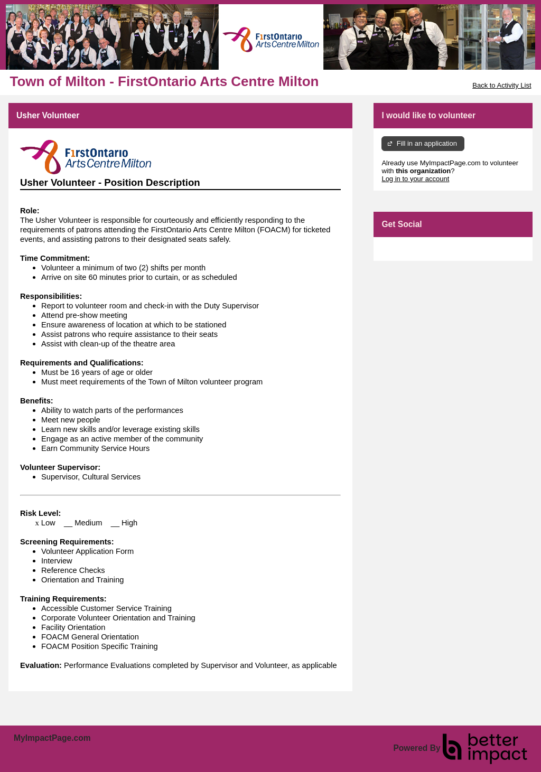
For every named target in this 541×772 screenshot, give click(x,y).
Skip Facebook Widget (415, 249)
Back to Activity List (501, 85)
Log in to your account (415, 179)
